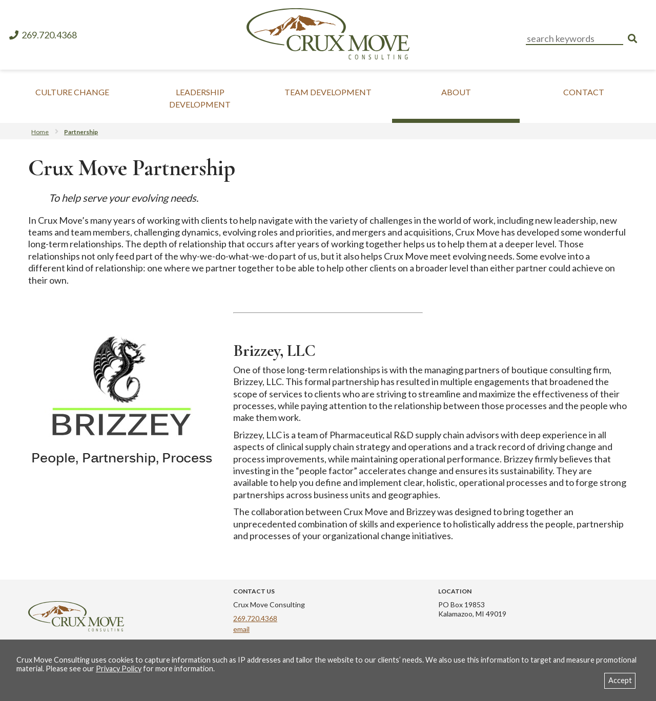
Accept (620, 680)
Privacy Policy (118, 668)
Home (40, 132)
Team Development (328, 92)
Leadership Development (200, 98)
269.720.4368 (42, 35)
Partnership (81, 132)
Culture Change (72, 92)
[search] (632, 39)
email (241, 629)
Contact (583, 92)
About (456, 92)
